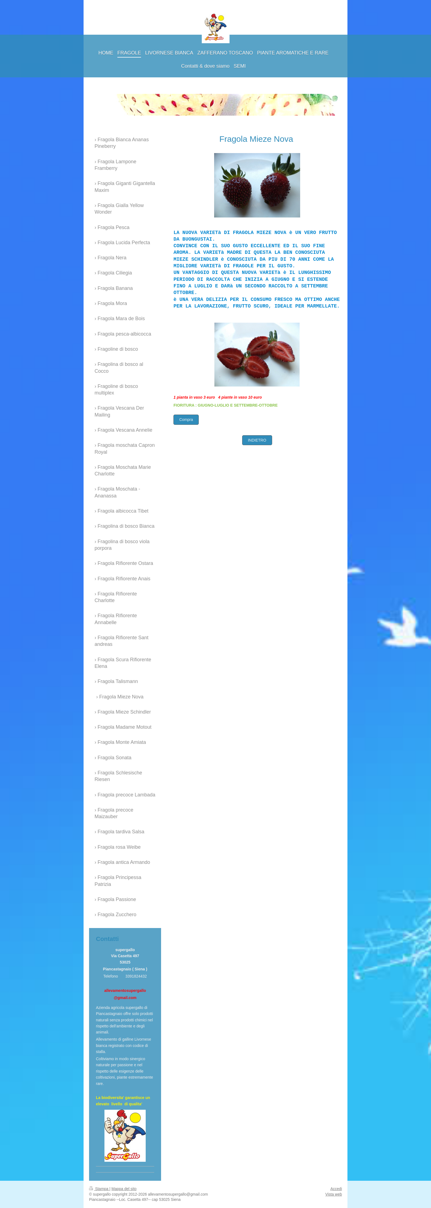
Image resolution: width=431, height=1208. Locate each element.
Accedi (336, 1189)
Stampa (99, 1189)
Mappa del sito (124, 1189)
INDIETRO (257, 440)
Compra (186, 419)
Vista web (333, 1194)
